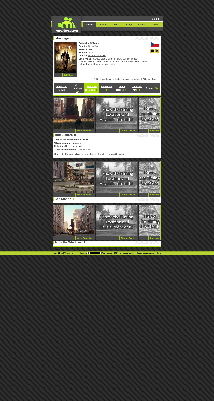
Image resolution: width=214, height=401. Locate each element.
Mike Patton (110, 64)
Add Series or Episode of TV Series (133, 79)
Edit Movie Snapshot (114, 154)
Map (116, 24)
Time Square (63, 135)
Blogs (129, 24)
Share (155, 79)
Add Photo (97, 154)
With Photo (106, 88)
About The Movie (61, 88)
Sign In (156, 18)
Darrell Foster (108, 61)
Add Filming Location (104, 79)
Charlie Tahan (114, 58)
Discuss (152, 88)
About (156, 24)
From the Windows (68, 242)
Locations (102, 24)
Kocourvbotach (83, 149)
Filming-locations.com (145, 253)
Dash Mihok (134, 61)
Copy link (58, 154)
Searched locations (91, 88)
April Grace (121, 61)
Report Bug (58, 253)
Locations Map (137, 88)
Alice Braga (101, 58)
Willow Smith (94, 61)
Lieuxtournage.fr (127, 253)
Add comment (84, 154)
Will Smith (89, 58)
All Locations (77, 88)
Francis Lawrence (97, 55)
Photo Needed (121, 88)
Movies (89, 24)
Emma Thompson (94, 64)
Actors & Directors (142, 26)
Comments (70, 154)
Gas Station (62, 199)
